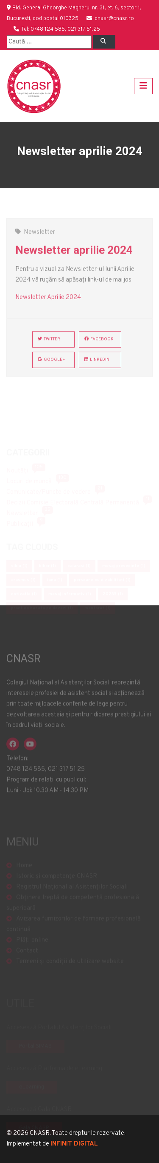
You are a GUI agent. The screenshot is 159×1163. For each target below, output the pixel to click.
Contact (27, 957)
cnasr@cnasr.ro (114, 18)
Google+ (51, 365)
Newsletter (39, 237)
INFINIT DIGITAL (74, 1144)
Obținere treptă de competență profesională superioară (72, 909)
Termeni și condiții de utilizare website (70, 968)
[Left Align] (104, 42)
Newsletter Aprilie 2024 (48, 303)
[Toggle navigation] (143, 86)
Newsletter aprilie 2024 (74, 255)
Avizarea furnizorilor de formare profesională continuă (73, 930)
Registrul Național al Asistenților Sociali (72, 893)
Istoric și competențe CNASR (56, 882)
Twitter (49, 344)
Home (24, 872)
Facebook (99, 344)
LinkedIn (96, 365)
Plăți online (32, 946)
